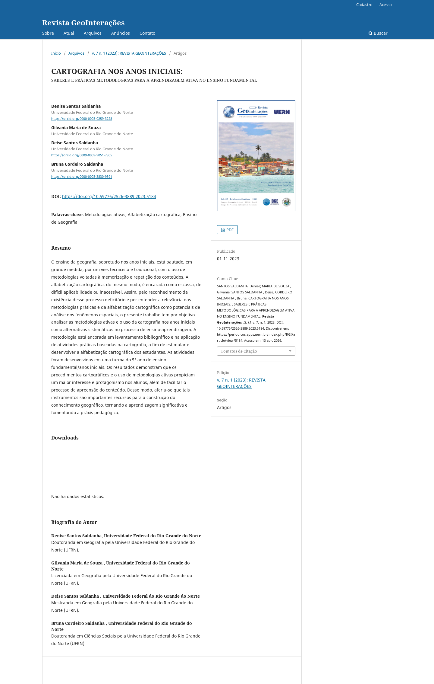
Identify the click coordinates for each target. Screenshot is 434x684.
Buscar (378, 33)
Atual (69, 33)
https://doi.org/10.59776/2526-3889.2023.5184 (109, 196)
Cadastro (364, 4)
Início (56, 53)
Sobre (48, 33)
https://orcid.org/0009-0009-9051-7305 (81, 155)
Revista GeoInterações (83, 22)
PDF (229, 229)
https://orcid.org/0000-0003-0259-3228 (81, 119)
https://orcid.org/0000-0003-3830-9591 (81, 177)
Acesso (385, 4)
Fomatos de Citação (239, 351)
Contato (147, 33)
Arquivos (93, 33)
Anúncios (120, 33)
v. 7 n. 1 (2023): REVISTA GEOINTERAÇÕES (129, 53)
